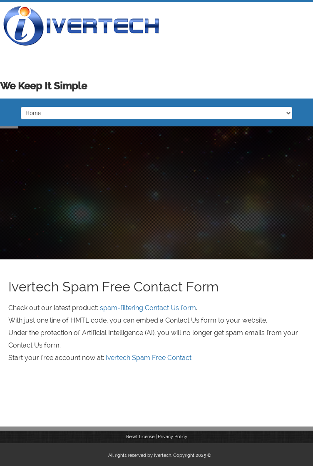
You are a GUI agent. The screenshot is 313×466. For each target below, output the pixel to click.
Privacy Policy (172, 436)
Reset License (140, 436)
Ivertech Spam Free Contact (148, 358)
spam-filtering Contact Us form (148, 308)
